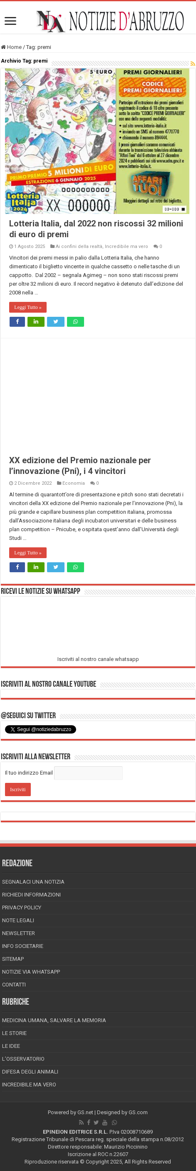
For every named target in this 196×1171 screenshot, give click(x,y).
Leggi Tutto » (27, 307)
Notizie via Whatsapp (31, 972)
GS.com (138, 1112)
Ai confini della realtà (79, 246)
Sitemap (13, 959)
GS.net (85, 1112)
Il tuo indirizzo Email (29, 773)
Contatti (14, 985)
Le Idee (11, 1046)
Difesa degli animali (30, 1072)
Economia (73, 483)
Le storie (14, 1033)
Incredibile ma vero (126, 246)
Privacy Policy (21, 907)
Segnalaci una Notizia (33, 882)
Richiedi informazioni (31, 895)
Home (11, 47)
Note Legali (18, 920)
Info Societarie (22, 946)
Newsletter (18, 933)
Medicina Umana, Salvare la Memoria (54, 1020)
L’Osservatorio (23, 1059)
